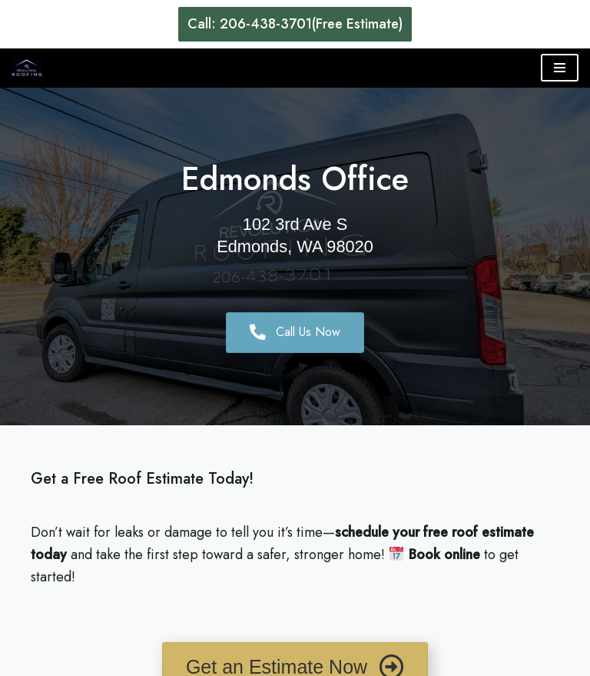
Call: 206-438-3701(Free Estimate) (295, 24)
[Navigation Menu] (559, 68)
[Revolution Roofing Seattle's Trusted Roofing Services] (27, 68)
